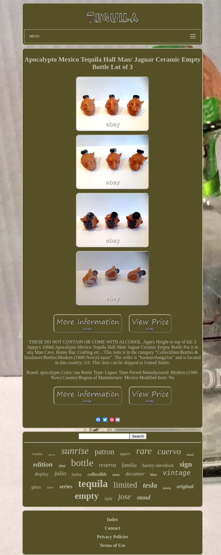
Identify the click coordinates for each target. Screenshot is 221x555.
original (185, 486)
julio (60, 473)
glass (36, 486)
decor (52, 454)
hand (190, 454)
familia (129, 465)
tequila (93, 483)
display (42, 474)
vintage (176, 473)
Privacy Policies (112, 536)
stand (143, 497)
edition (43, 464)
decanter (134, 474)
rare (144, 451)
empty (87, 496)
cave (50, 487)
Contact (112, 528)
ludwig (167, 488)
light (108, 498)
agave (125, 453)
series (65, 486)
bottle (82, 462)
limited (125, 484)
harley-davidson (158, 465)
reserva (107, 465)
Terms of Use (112, 545)
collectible (97, 474)
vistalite (37, 454)
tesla (150, 485)
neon (116, 475)
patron (104, 451)
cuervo (169, 451)
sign (186, 464)
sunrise (75, 451)
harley (77, 474)
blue (153, 474)
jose (124, 496)
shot (61, 466)
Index (112, 519)
